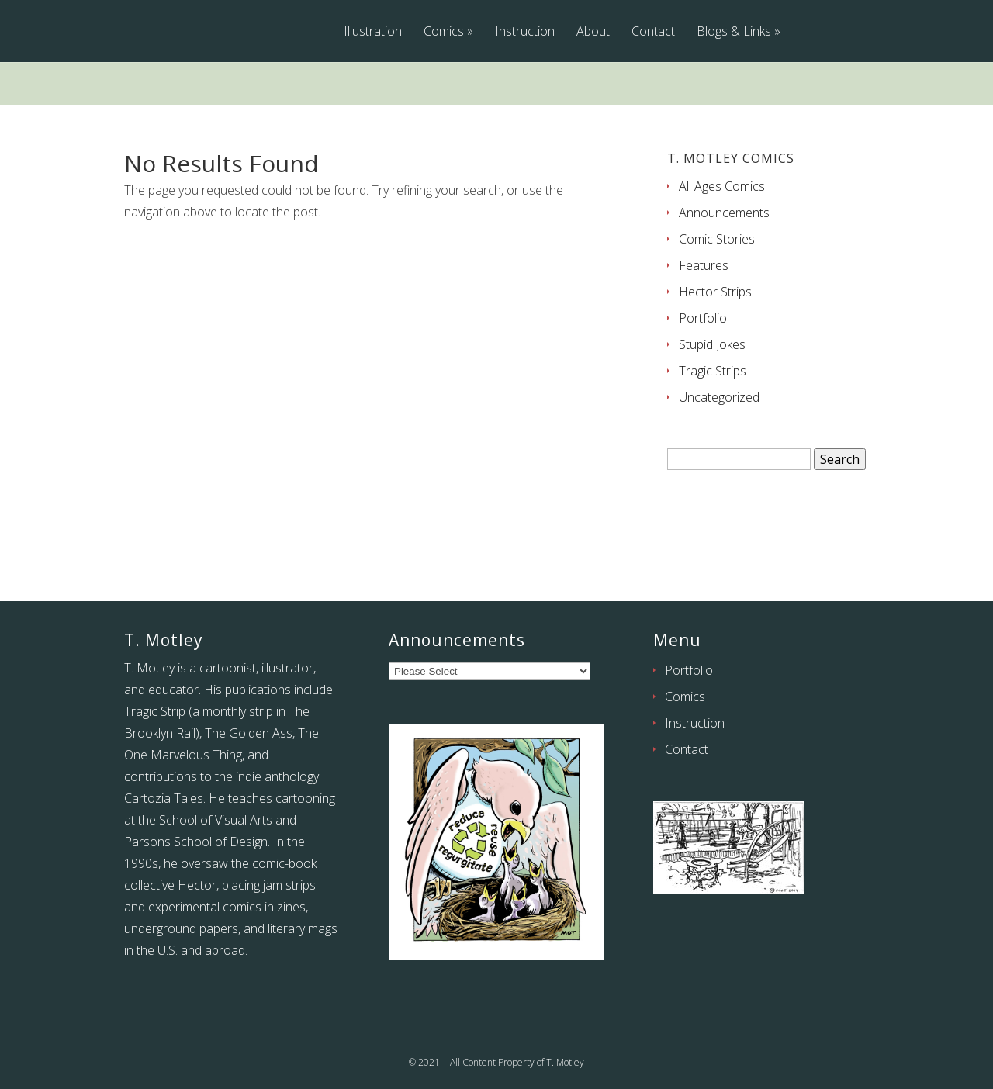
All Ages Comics (722, 186)
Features (703, 265)
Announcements (724, 212)
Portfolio (703, 318)
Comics (444, 32)
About (593, 32)
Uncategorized (719, 397)
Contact (653, 32)
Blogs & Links (734, 32)
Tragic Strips (712, 370)
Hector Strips (715, 291)
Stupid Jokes (712, 344)
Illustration (373, 32)
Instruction (525, 32)
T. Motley (565, 1062)
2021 (429, 1062)
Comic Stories (717, 238)
